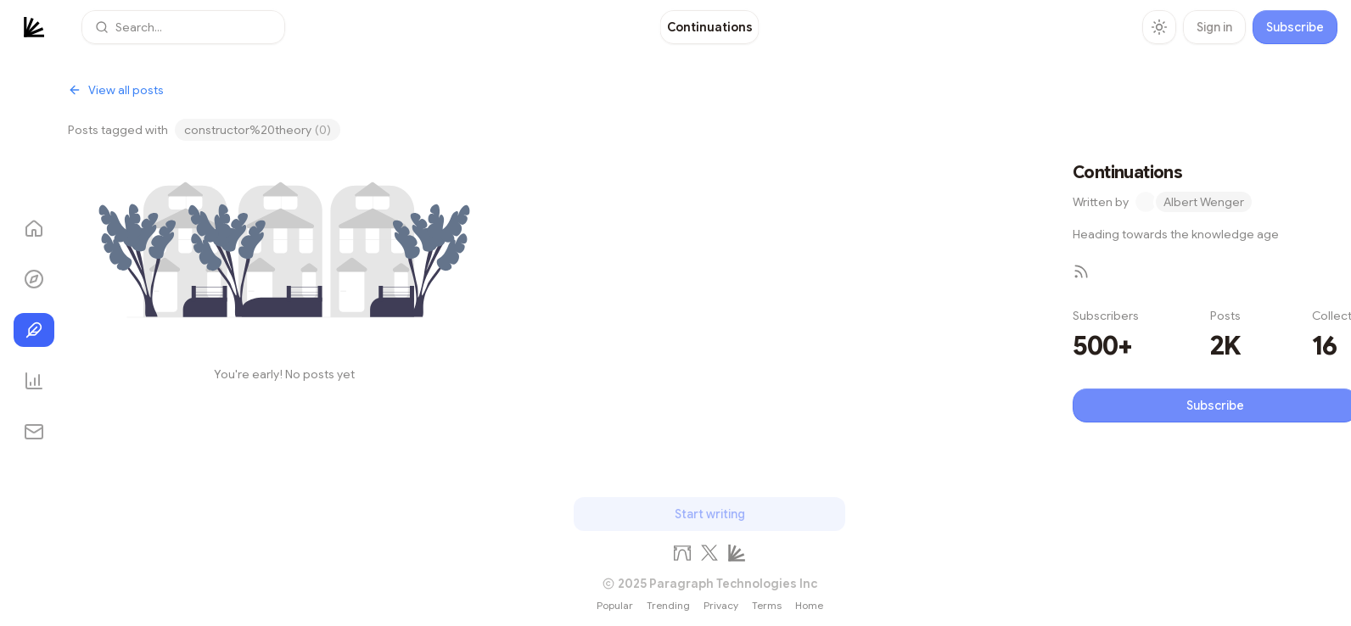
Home (809, 605)
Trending (668, 605)
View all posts (116, 90)
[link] (710, 27)
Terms (767, 605)
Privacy (721, 605)
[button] (183, 27)
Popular (615, 605)
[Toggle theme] (1159, 27)
